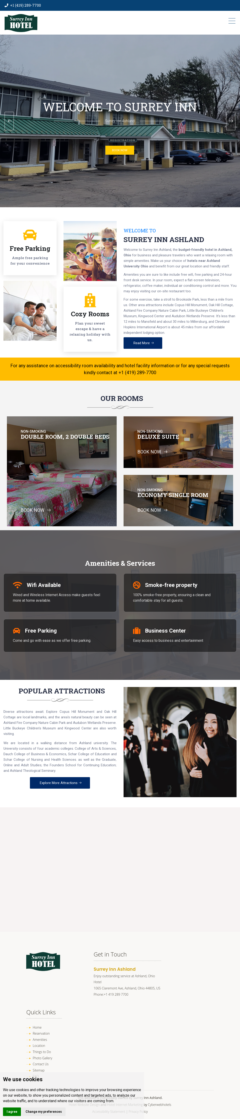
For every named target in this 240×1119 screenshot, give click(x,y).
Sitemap (38, 1070)
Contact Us (41, 1064)
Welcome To (140, 230)
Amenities (40, 1039)
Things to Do (42, 1052)
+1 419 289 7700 (116, 994)
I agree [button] (12, 1111)
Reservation (41, 1033)
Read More (143, 343)
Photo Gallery (42, 1058)
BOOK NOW (119, 150)
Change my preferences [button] (44, 1111)
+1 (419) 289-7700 (25, 5)
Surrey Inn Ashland (164, 239)
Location (39, 1045)
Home (37, 1027)
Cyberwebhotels (159, 1104)
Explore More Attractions (61, 783)
